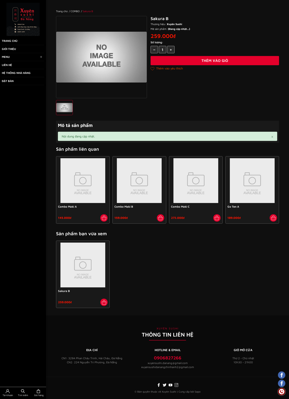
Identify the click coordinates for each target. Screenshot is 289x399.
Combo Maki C (180, 206)
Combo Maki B (123, 206)
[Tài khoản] (7, 393)
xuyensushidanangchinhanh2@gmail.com (167, 367)
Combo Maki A (67, 206)
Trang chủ (10, 40)
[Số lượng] (162, 49)
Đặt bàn (8, 81)
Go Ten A (233, 206)
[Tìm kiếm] (23, 393)
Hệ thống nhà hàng (16, 72)
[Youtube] (170, 384)
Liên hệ (7, 64)
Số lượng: (157, 42)
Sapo (198, 391)
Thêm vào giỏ (214, 60)
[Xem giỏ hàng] (38, 393)
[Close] (272, 136)
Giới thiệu (9, 48)
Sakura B (64, 291)
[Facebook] (159, 384)
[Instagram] (176, 384)
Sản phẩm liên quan (77, 149)
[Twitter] (164, 384)
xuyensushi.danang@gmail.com (168, 363)
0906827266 (167, 357)
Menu (22, 57)
